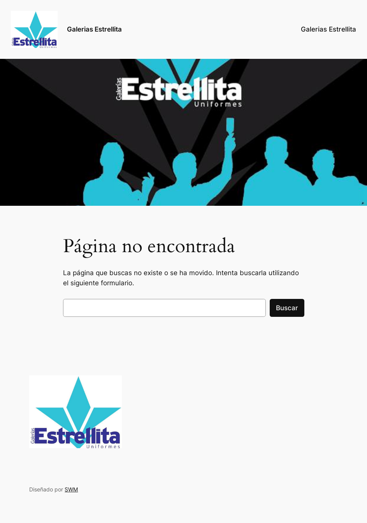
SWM (71, 489)
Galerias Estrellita (94, 29)
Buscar (287, 308)
